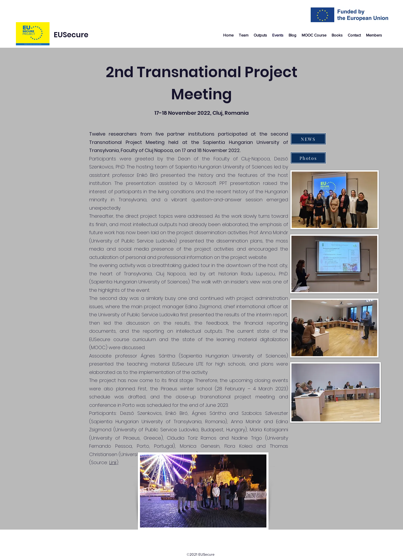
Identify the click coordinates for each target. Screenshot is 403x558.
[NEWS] (308, 139)
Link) (113, 462)
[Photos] (308, 158)
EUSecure (71, 35)
